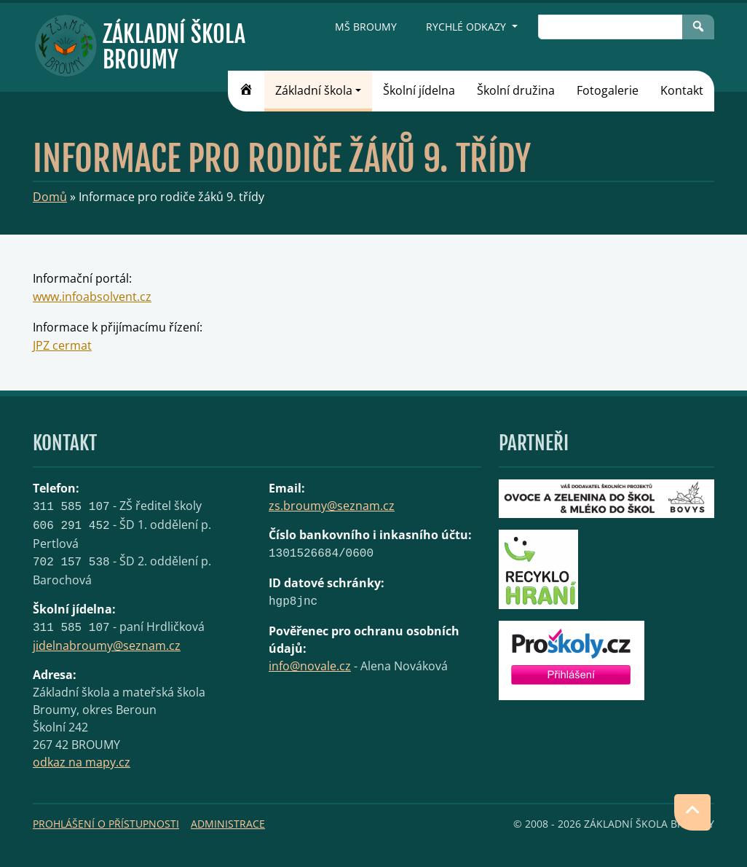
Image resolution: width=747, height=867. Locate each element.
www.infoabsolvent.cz (92, 297)
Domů (50, 197)
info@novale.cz (310, 666)
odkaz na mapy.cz (81, 762)
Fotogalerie (608, 90)
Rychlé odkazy (467, 27)
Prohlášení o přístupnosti (106, 824)
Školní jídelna (419, 90)
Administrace (228, 824)
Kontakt (681, 90)
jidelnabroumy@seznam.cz (107, 646)
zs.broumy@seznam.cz (332, 506)
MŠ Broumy (366, 27)
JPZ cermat (62, 345)
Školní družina (516, 90)
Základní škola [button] (313, 90)
